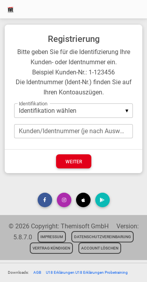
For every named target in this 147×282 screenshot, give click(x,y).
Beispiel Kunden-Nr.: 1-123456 (73, 72)
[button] (45, 200)
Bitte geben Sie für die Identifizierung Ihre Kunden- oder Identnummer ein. (73, 57)
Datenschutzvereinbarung (102, 237)
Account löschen (99, 248)
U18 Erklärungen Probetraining (101, 272)
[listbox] (73, 110)
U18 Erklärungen (60, 272)
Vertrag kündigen (51, 248)
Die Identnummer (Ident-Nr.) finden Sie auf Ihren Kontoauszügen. (74, 87)
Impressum (51, 237)
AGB (37, 272)
